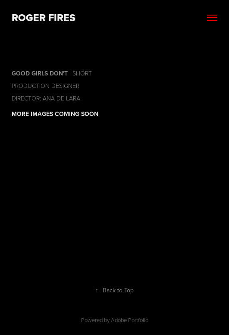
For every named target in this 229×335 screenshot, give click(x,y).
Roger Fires (43, 17)
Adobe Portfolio (129, 320)
